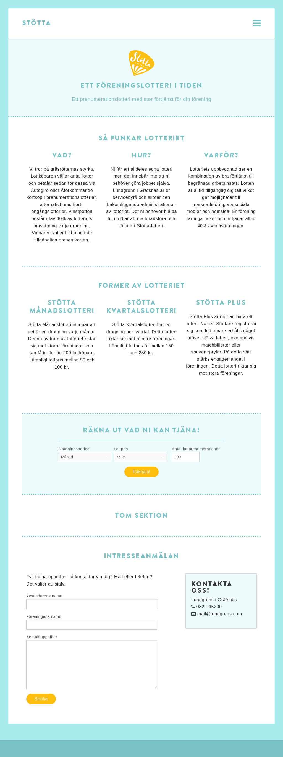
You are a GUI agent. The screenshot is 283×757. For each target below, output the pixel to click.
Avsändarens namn (44, 596)
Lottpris (121, 449)
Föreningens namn (43, 616)
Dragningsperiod (74, 449)
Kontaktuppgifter (41, 637)
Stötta (36, 22)
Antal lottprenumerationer (196, 449)
